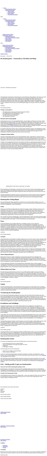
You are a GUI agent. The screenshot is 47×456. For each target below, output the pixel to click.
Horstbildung (10, 124)
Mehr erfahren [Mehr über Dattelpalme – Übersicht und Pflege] (3, 426)
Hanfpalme (44, 355)
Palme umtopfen (8, 39)
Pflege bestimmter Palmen (10, 9)
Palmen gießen (11, 13)
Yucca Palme (5, 356)
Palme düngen (8, 41)
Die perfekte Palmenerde (13, 14)
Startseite (2, 56)
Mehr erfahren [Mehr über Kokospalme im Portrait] (3, 440)
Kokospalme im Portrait (5, 439)
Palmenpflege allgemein (10, 10)
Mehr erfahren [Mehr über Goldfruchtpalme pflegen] (3, 413)
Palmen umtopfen (11, 12)
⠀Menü (4, 8)
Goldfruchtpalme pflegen (5, 412)
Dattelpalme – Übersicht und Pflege (7, 425)
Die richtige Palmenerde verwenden (12, 37)
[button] (23, 16)
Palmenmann (40, 360)
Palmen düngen (11, 11)
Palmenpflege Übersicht (10, 36)
